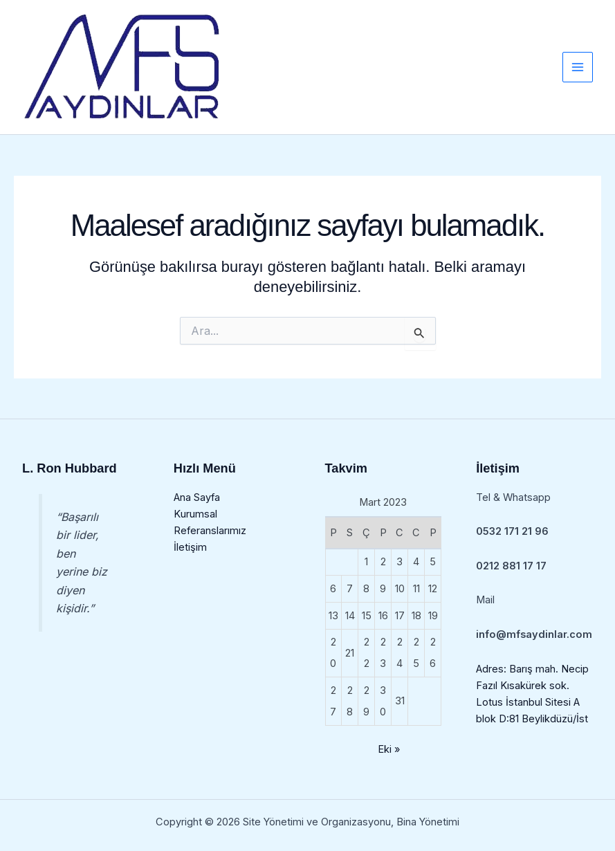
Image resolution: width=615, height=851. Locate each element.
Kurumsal (195, 514)
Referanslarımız (210, 530)
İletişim (190, 547)
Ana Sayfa (197, 497)
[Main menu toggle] (577, 67)
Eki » (389, 749)
